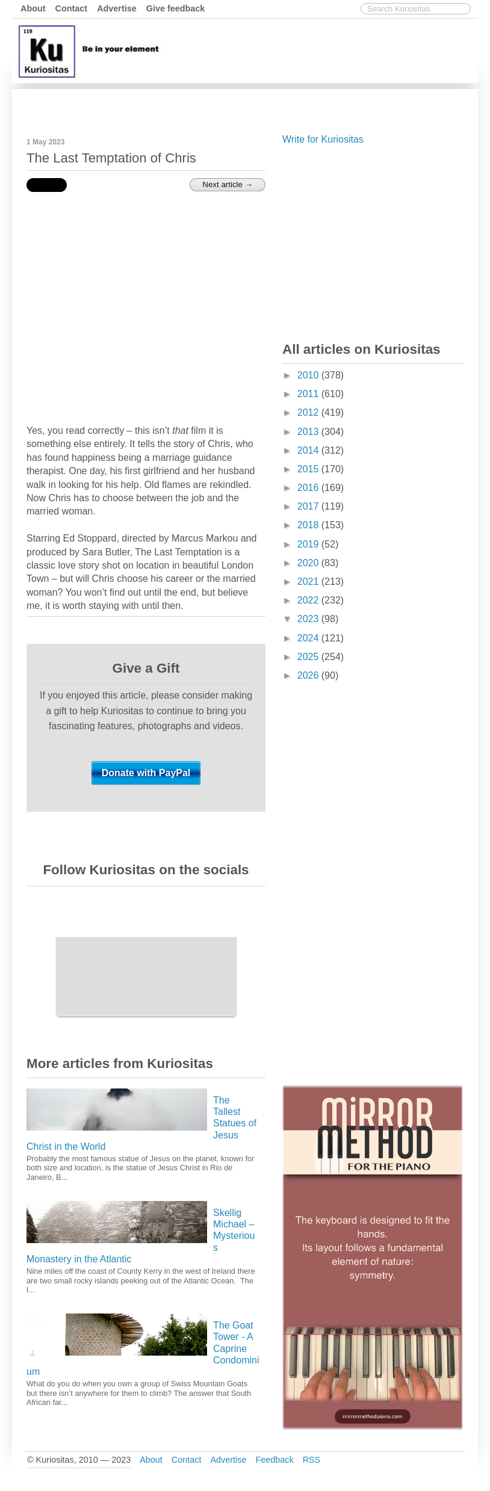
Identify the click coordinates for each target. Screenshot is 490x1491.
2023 (309, 619)
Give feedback (175, 8)
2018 (309, 525)
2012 (309, 412)
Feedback (274, 1460)
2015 (309, 469)
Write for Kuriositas (323, 139)
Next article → (227, 184)
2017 (309, 506)
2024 (309, 638)
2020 (309, 563)
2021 (309, 581)
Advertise (117, 8)
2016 (309, 488)
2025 (309, 657)
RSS (312, 1460)
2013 (309, 432)
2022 (309, 600)
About (33, 8)
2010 (309, 375)
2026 (309, 675)
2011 (309, 394)
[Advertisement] (256, 104)
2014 (309, 450)
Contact (71, 8)
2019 (309, 544)
